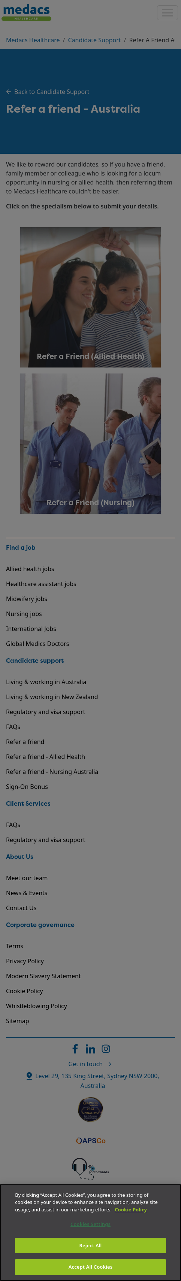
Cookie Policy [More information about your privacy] (131, 1209)
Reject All (90, 1245)
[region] (90, 1232)
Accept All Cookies (91, 1266)
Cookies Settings (90, 1224)
